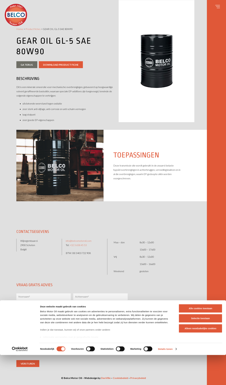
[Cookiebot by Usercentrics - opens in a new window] (19, 379)
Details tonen (165, 379)
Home (19, 28)
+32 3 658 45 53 (78, 240)
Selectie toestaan (200, 348)
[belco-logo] (16, 15)
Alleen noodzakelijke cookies (200, 358)
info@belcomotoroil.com (78, 236)
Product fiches (33, 28)
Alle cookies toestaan (200, 338)
